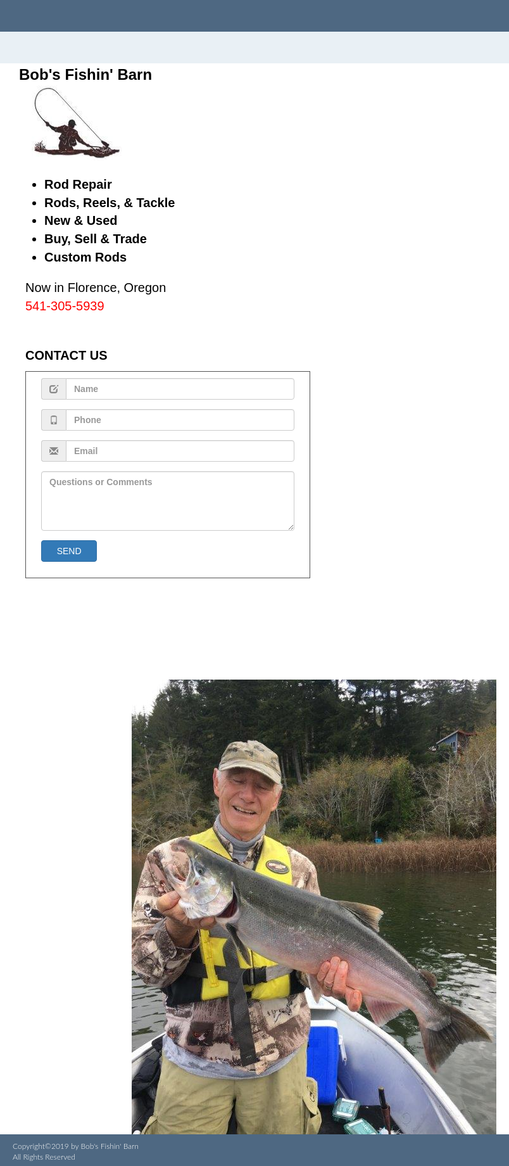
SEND (69, 551)
